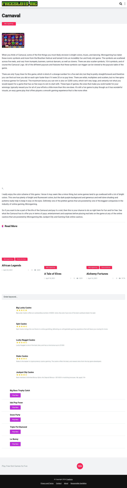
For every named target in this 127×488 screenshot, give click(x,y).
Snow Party (15, 415)
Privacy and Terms (47, 483)
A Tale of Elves (52, 273)
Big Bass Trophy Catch (20, 390)
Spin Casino (21, 324)
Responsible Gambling (78, 483)
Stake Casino (22, 356)
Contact (59, 483)
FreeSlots (69, 479)
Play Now (15, 395)
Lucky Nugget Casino (25, 340)
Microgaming (8, 24)
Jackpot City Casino (25, 372)
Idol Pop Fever (16, 402)
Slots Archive (21, 259)
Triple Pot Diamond (18, 427)
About (66, 483)
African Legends (11, 265)
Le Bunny (14, 439)
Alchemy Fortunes (97, 273)
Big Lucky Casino (23, 308)
